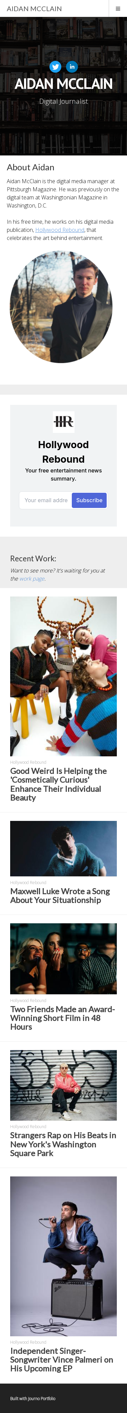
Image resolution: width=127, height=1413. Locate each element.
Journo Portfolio (41, 1399)
